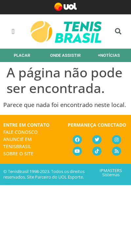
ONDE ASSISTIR (65, 55)
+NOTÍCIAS (109, 55)
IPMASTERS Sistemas (111, 172)
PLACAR (22, 55)
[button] (13, 31)
